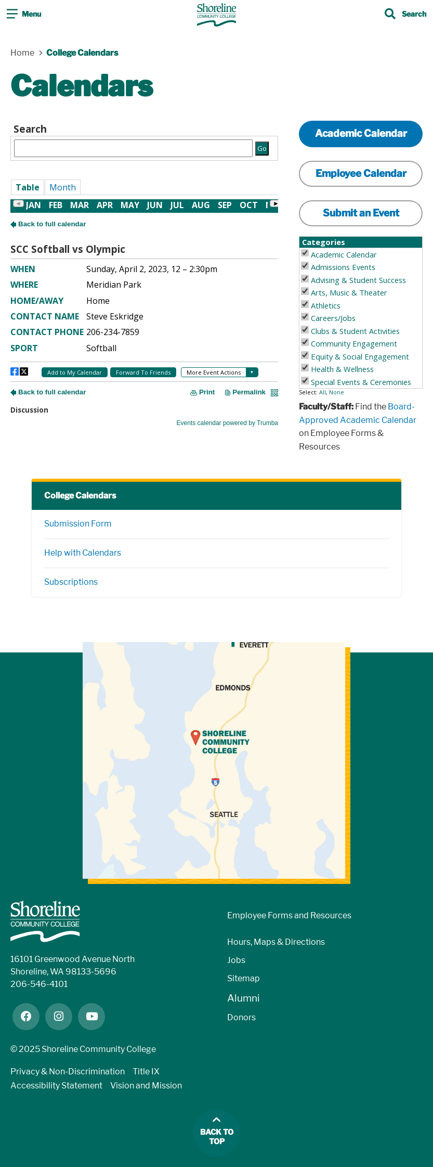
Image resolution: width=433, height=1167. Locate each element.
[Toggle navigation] (24, 15)
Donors (241, 1017)
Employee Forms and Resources (289, 915)
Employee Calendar (361, 173)
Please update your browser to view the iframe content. (144, 140)
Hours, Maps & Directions (276, 942)
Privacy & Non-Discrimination (67, 1071)
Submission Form (78, 524)
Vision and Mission (146, 1086)
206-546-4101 (39, 984)
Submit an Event (361, 213)
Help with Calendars (82, 553)
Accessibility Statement (56, 1086)
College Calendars (80, 496)
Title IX (146, 1071)
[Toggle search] (405, 15)
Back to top (216, 1137)
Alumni (243, 998)
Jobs (236, 960)
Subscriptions (71, 582)
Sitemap (243, 978)
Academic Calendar (361, 133)
